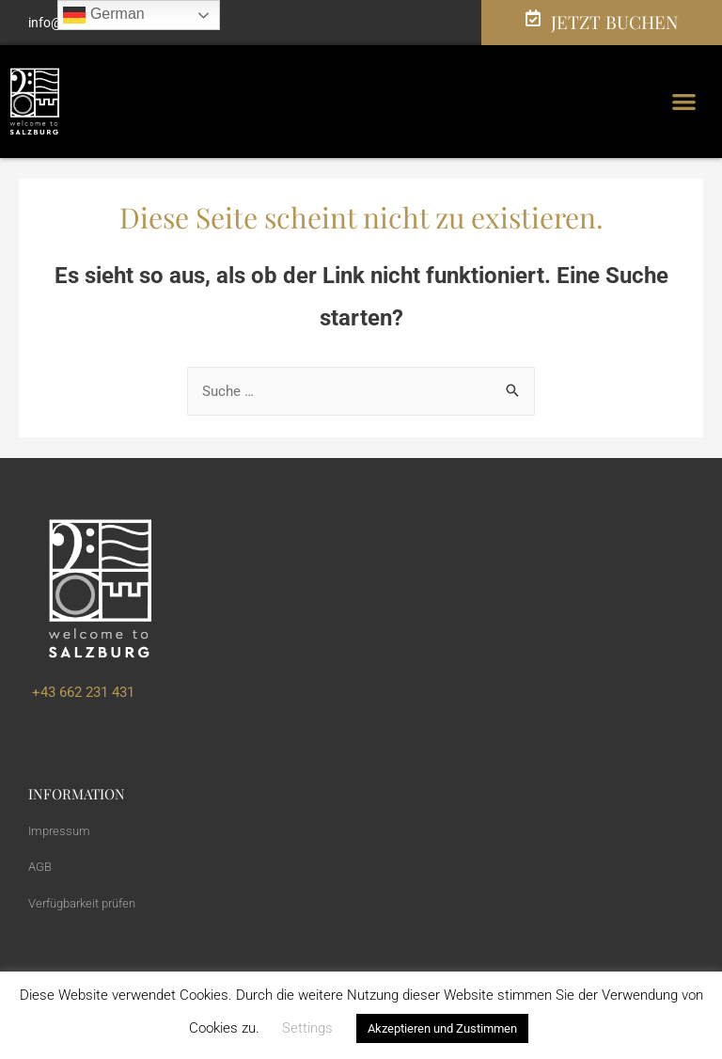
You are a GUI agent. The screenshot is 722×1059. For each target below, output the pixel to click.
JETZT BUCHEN (614, 21)
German (103, 15)
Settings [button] (307, 1027)
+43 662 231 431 (81, 692)
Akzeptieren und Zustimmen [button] (442, 1028)
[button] (685, 102)
